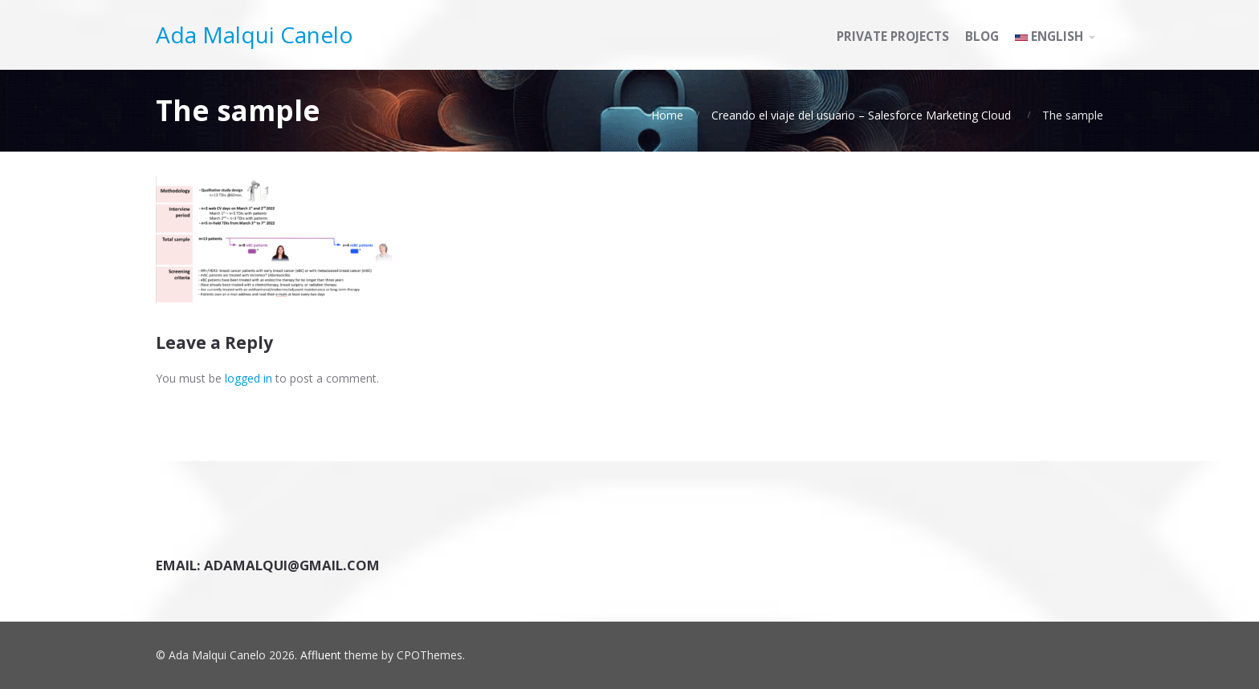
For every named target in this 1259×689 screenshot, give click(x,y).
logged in (248, 378)
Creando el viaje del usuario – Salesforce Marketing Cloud (861, 115)
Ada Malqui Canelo (254, 34)
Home (667, 115)
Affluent (320, 655)
